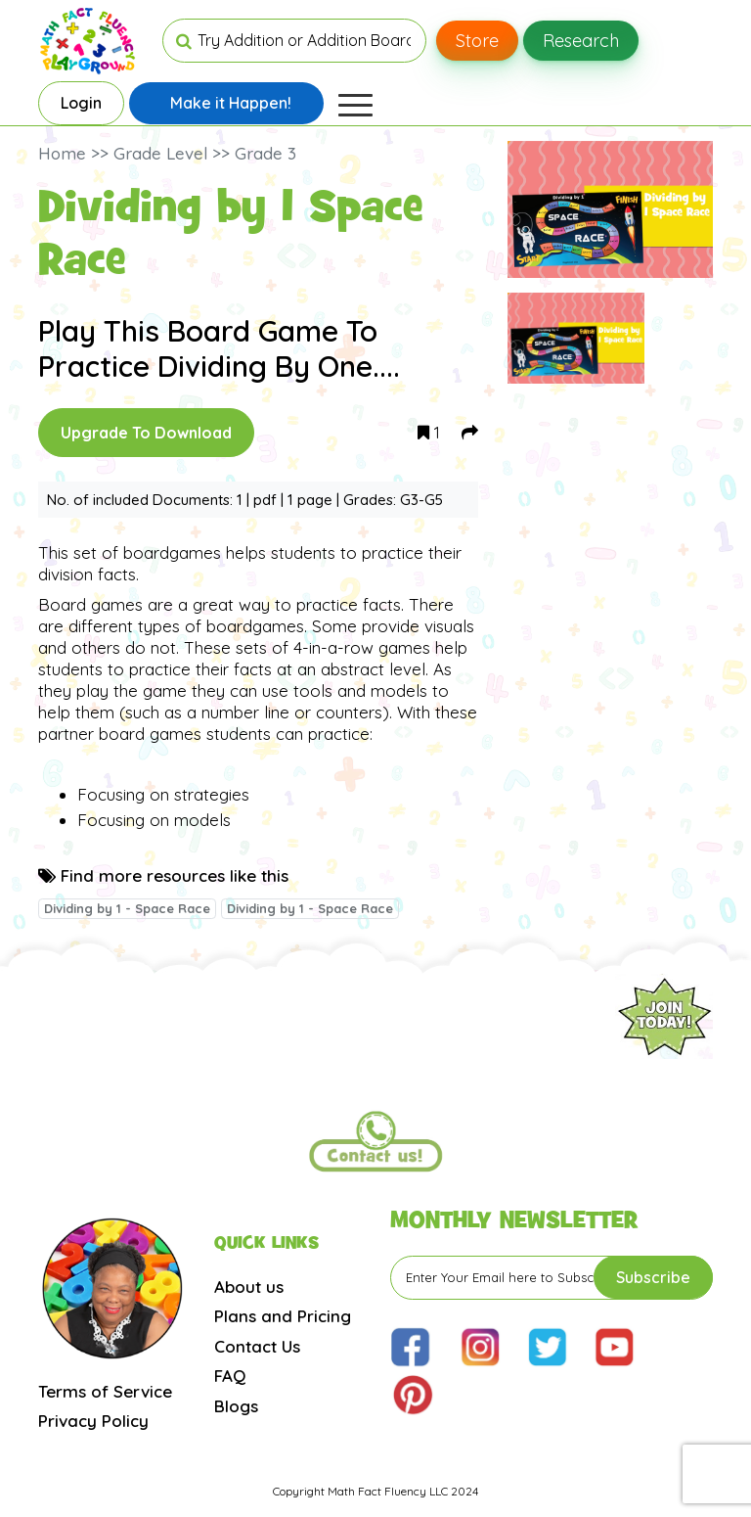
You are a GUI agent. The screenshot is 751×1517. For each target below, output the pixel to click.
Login (81, 103)
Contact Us (257, 1346)
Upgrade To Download (146, 432)
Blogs (236, 1406)
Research (581, 40)
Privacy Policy (93, 1420)
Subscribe (653, 1277)
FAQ (229, 1375)
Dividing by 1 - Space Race (127, 908)
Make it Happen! (230, 103)
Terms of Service (105, 1391)
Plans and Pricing (282, 1316)
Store (477, 40)
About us (249, 1286)
